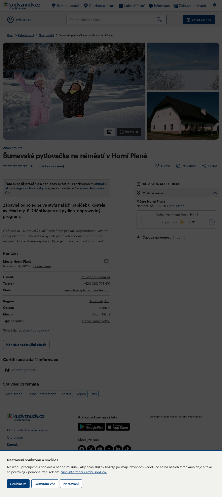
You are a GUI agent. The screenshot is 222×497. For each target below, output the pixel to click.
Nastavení (71, 484)
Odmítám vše (45, 484)
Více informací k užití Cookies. (84, 472)
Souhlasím (18, 484)
